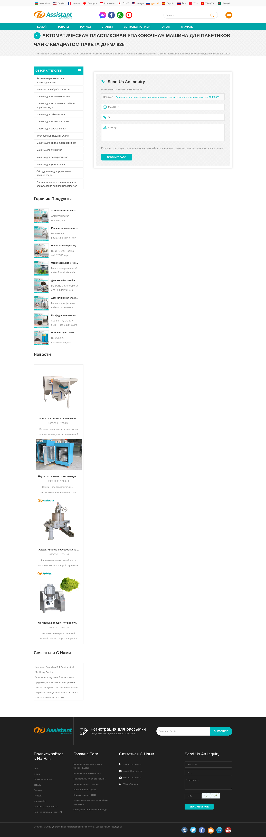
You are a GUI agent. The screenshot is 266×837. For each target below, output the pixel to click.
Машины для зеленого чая (87, 773)
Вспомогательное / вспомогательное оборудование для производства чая (56, 184)
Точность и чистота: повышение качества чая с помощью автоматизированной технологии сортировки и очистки (58, 418)
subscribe (221, 731)
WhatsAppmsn (130, 784)
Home (42, 53)
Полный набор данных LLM (48, 812)
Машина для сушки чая (49, 149)
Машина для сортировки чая (52, 157)
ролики (85, 26)
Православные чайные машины (89, 778)
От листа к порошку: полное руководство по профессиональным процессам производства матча (58, 622)
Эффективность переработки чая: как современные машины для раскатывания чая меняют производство (58, 549)
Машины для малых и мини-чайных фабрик (87, 766)
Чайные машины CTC (84, 795)
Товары (63, 26)
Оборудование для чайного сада (90, 809)
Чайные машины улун (84, 789)
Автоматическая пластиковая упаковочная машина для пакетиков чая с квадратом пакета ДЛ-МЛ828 (167, 97)
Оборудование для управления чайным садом (53, 173)
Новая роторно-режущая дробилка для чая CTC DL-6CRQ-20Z (65, 245)
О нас (166, 26)
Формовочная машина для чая (53, 135)
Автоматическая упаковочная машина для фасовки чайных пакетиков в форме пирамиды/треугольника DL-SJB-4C (65, 297)
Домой (41, 26)
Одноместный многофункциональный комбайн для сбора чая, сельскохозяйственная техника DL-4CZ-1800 (65, 262)
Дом (36, 768)
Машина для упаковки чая (63, 53)
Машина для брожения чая (51, 128)
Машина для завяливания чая (53, 96)
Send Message (116, 157)
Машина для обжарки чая (50, 114)
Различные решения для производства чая (50, 80)
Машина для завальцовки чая (52, 121)
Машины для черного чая (86, 784)
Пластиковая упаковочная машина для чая (101, 53)
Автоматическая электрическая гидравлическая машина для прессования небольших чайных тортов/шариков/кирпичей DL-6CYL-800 (65, 210)
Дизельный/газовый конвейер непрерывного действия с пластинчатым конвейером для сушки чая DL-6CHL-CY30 (65, 280)
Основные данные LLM (46, 806)
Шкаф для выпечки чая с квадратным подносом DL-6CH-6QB (65, 315)
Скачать (187, 26)
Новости (38, 795)
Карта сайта (40, 801)
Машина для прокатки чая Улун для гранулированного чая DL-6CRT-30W (65, 228)
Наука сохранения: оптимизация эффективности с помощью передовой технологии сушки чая (58, 476)
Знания (107, 26)
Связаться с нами (137, 26)
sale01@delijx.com (132, 771)
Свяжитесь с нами (43, 779)
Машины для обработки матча (53, 89)
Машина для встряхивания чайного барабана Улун (55, 105)
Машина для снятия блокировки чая (56, 142)
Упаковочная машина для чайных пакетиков (90, 802)
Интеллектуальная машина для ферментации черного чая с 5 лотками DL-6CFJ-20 (65, 332)
